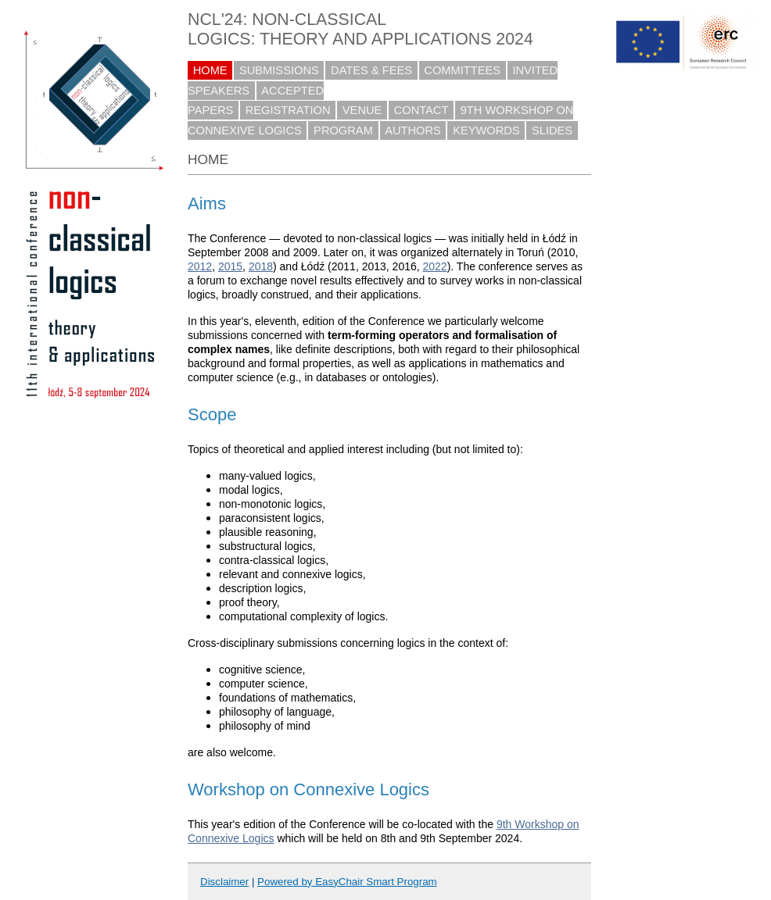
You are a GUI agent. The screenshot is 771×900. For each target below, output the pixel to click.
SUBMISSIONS (279, 70)
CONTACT (421, 110)
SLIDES (552, 130)
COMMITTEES (462, 70)
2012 (200, 266)
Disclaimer (224, 882)
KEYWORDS (486, 130)
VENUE (362, 110)
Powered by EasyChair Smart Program (347, 882)
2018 (261, 266)
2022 (435, 266)
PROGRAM (343, 130)
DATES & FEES (371, 70)
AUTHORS (413, 130)
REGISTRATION (288, 110)
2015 (230, 266)
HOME (210, 70)
